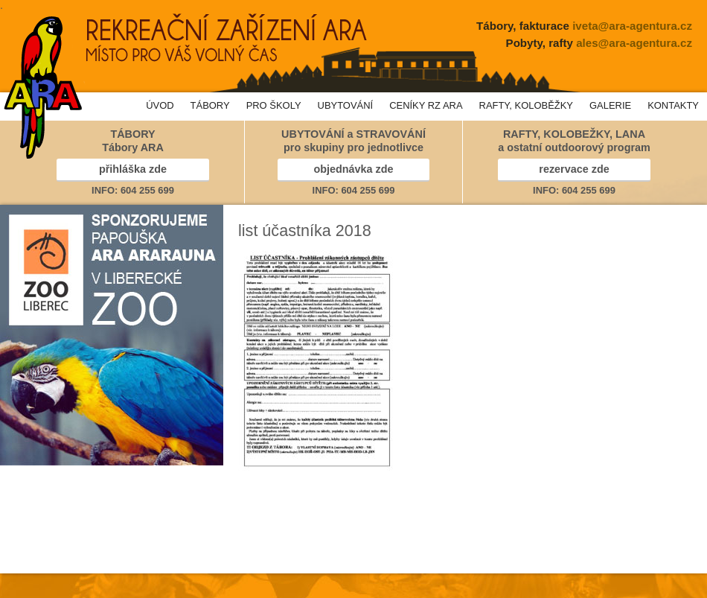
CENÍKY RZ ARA (425, 105)
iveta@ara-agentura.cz (632, 25)
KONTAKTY (673, 105)
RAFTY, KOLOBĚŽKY (526, 105)
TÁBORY (210, 105)
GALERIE (610, 105)
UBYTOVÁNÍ (346, 105)
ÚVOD (159, 105)
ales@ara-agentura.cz (634, 42)
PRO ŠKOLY (273, 105)
